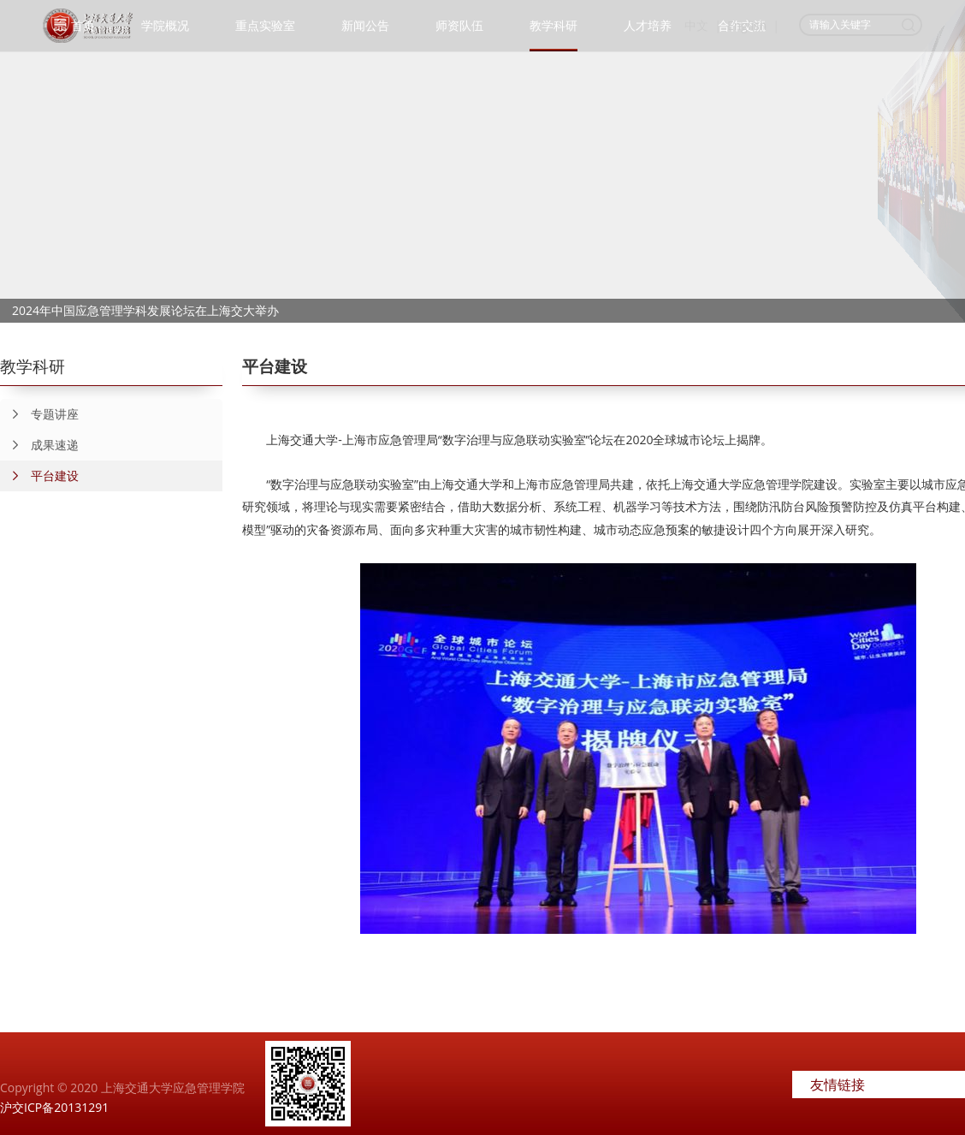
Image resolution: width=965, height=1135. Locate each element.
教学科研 (553, 25)
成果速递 (39, 445)
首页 (83, 25)
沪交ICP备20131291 (54, 1107)
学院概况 (165, 25)
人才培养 (648, 25)
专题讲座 (39, 414)
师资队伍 (459, 25)
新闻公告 (365, 25)
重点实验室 (265, 25)
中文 (696, 25)
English (747, 25)
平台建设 (39, 476)
